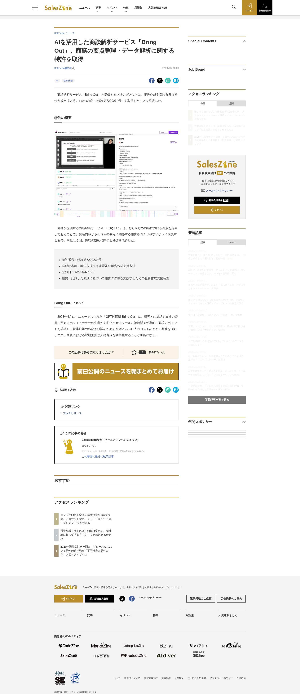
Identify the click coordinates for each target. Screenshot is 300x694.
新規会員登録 (216, 200)
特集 (126, 8)
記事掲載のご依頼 (200, 598)
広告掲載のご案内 (231, 598)
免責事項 (166, 678)
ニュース (84, 7)
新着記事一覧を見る (217, 399)
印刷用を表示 (65, 389)
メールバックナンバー (217, 190)
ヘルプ (116, 678)
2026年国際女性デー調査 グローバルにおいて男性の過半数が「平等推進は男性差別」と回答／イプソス (86, 550)
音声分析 (68, 80)
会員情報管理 (151, 678)
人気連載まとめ (157, 7)
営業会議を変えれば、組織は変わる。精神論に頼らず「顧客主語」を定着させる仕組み (85, 534)
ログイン (216, 210)
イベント (112, 8)
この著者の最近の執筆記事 (98, 456)
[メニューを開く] (35, 7)
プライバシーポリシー (221, 678)
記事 (98, 8)
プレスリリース (72, 413)
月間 (231, 103)
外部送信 (241, 678)
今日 (203, 103)
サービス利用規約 (197, 678)
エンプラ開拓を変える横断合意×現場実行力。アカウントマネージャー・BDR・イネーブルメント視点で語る (86, 518)
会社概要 (179, 678)
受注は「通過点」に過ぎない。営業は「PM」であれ (215, 315)
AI (57, 80)
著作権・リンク (132, 678)
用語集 (138, 7)
